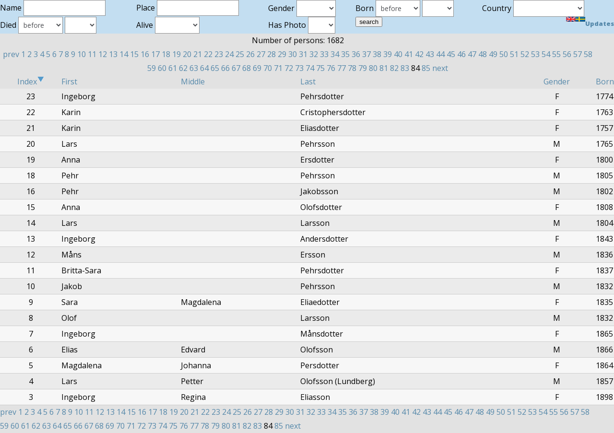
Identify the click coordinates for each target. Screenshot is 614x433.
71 (278, 68)
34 (335, 54)
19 (176, 54)
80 (373, 68)
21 (197, 54)
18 (166, 54)
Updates (599, 23)
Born (605, 81)
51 (514, 54)
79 (362, 68)
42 (419, 54)
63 (193, 68)
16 (145, 54)
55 (556, 54)
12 (102, 54)
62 (183, 68)
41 (408, 54)
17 (155, 54)
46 (461, 54)
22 (208, 54)
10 (81, 54)
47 (472, 54)
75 (320, 68)
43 (429, 54)
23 (218, 54)
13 (113, 54)
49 (493, 54)
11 (92, 54)
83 (405, 68)
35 (345, 54)
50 (503, 54)
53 (535, 54)
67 (236, 68)
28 (271, 54)
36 (356, 54)
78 (352, 68)
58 (588, 54)
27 (261, 54)
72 (288, 68)
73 (299, 68)
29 (282, 54)
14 (123, 54)
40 (398, 54)
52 (524, 54)
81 (383, 68)
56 (567, 54)
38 (377, 54)
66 (225, 68)
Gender (556, 81)
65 (215, 68)
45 (451, 54)
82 (394, 68)
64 (204, 68)
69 (257, 68)
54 (546, 54)
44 (440, 54)
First (69, 81)
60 (162, 68)
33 (324, 54)
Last (308, 81)
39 (387, 54)
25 (240, 54)
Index (30, 81)
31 (303, 54)
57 (577, 54)
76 (331, 68)
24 (229, 54)
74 (310, 68)
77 (341, 68)
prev (11, 54)
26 (250, 54)
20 (187, 54)
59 (151, 68)
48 (482, 54)
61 (172, 68)
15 (134, 54)
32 (313, 54)
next (440, 68)
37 (366, 54)
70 (267, 68)
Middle (193, 81)
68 (246, 68)
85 (426, 68)
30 (292, 54)
